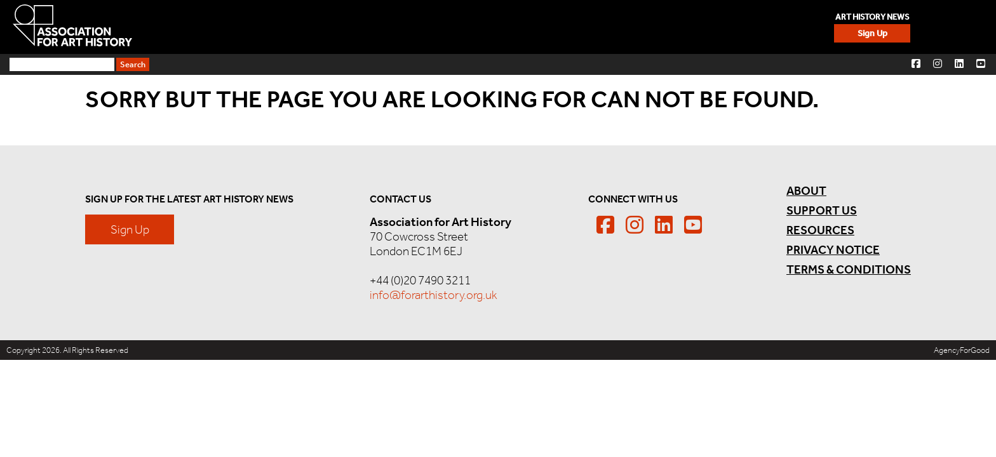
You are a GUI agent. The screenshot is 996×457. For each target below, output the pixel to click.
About (769, 27)
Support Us (937, 27)
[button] (916, 63)
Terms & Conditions (809, 269)
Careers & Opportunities (499, 27)
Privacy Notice (793, 249)
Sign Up (280, 27)
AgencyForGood (962, 350)
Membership (633, 27)
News (709, 27)
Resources (846, 27)
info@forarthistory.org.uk (447, 295)
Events (379, 27)
